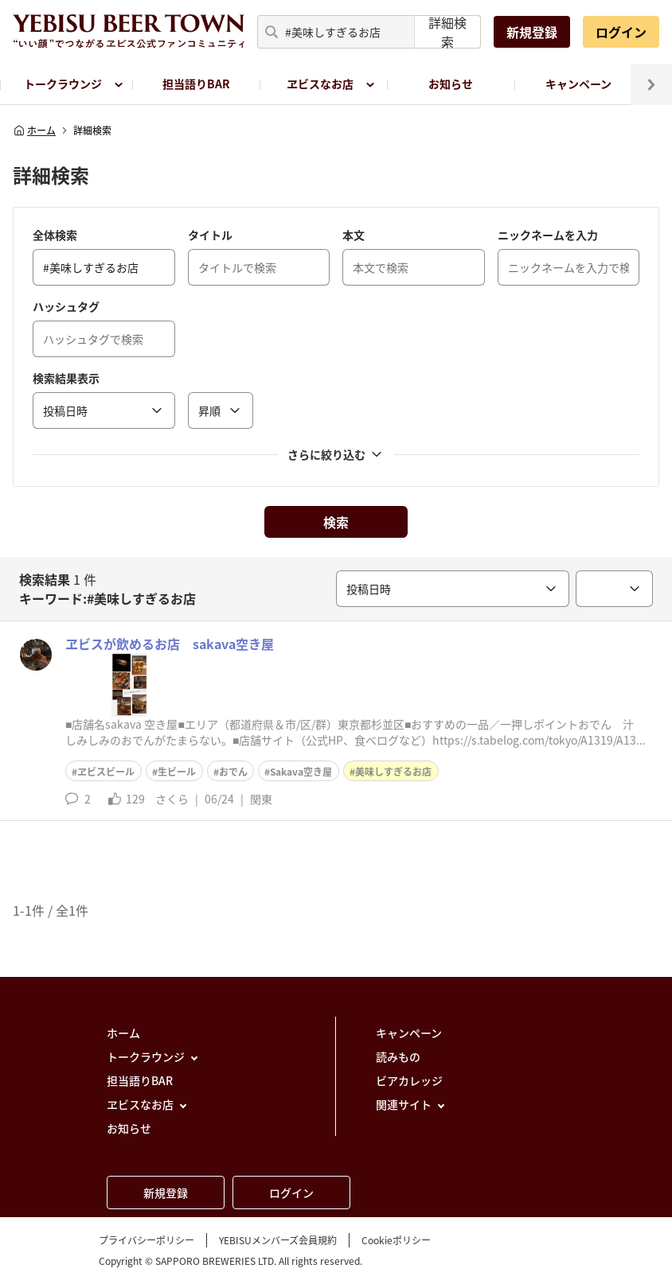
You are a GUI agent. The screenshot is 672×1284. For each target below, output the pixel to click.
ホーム (34, 130)
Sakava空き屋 (301, 772)
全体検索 (55, 235)
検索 (336, 521)
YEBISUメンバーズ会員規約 (278, 1240)
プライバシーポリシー (146, 1240)
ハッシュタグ (66, 306)
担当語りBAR (196, 83)
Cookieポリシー (396, 1240)
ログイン (621, 31)
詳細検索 (447, 32)
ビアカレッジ (409, 1080)
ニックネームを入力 (548, 235)
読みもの (398, 1056)
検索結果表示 (66, 378)
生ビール (177, 772)
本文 (353, 235)
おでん (233, 772)
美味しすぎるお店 (393, 772)
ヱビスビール (106, 772)
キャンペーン (578, 83)
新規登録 (531, 31)
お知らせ (450, 83)
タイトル (210, 235)
